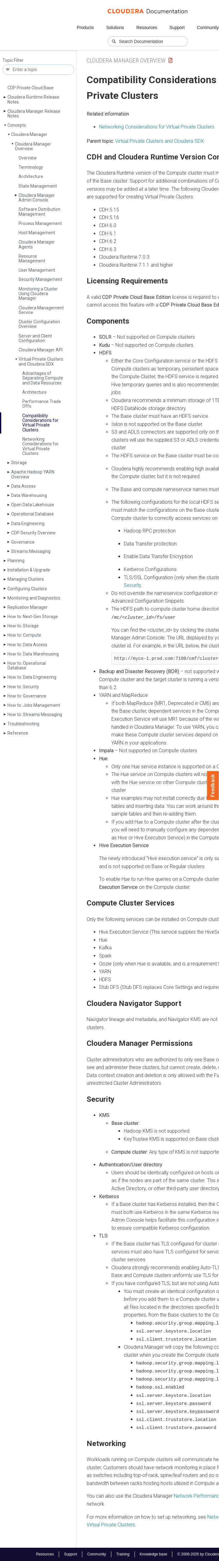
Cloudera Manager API (40, 349)
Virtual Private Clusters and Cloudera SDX (41, 361)
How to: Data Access (27, 644)
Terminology (31, 167)
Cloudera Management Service (41, 310)
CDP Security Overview (33, 532)
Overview (28, 157)
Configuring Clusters (27, 588)
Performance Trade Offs (41, 404)
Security (132, 585)
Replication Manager (27, 607)
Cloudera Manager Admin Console (37, 197)
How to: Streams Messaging (34, 714)
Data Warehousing (29, 495)
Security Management (40, 279)
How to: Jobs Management (33, 705)
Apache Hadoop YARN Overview (32, 474)
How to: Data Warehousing (33, 653)
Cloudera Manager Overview (33, 146)
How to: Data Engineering (31, 677)
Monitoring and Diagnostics (33, 598)
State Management (38, 186)
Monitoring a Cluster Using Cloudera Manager (38, 293)
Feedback (213, 785)
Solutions (115, 27)
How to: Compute (24, 635)
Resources (146, 27)
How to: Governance (26, 696)
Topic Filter (13, 60)
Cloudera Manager (29, 134)
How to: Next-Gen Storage (32, 616)
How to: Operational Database (26, 665)
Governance (23, 542)
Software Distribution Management (39, 211)
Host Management (37, 232)
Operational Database (32, 513)
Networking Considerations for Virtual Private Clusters (40, 446)
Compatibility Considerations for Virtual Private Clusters (40, 422)
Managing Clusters (25, 579)
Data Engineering (28, 523)
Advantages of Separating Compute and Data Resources (42, 378)
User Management (37, 270)
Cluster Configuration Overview (39, 324)
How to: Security (23, 686)
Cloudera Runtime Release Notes (33, 99)
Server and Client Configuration (35, 338)
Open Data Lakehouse (32, 504)
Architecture (31, 176)
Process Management (40, 223)
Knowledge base (153, 1554)
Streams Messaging (30, 551)
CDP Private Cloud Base (30, 87)
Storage (19, 462)
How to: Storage (23, 625)
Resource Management (32, 258)
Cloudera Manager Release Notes (33, 113)
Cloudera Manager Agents (37, 244)
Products (85, 27)
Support (177, 27)
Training (123, 1554)
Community (208, 27)
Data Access (23, 486)
